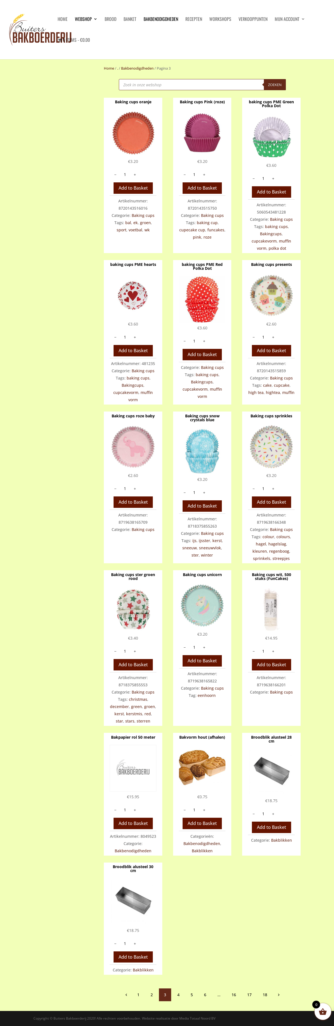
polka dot (277, 248)
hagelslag (277, 544)
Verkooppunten (253, 19)
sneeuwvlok (210, 547)
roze (207, 237)
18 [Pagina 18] (265, 994)
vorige (126, 994)
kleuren (259, 551)
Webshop (83, 19)
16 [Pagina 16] (234, 994)
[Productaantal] (125, 174)
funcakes (215, 229)
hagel (261, 544)
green (136, 706)
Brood (110, 19)
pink (197, 237)
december (119, 706)
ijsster (204, 540)
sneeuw (189, 547)
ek (135, 222)
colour (268, 536)
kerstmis (134, 713)
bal (128, 222)
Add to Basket (133, 188)
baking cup (207, 222)
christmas (138, 699)
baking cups (276, 226)
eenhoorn (207, 695)
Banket (130, 19)
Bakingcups (271, 233)
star (119, 721)
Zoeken (275, 84)
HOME (63, 19)
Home (109, 68)
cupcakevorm (264, 241)
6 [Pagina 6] (205, 994)
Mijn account (287, 19)
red (147, 713)
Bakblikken (202, 850)
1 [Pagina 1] (138, 994)
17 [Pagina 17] (249, 994)
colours (283, 536)
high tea (256, 392)
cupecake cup (192, 229)
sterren (143, 721)
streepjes (281, 558)
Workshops (220, 19)
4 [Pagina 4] (178, 994)
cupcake (281, 385)
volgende (278, 994)
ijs (194, 540)
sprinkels (261, 558)
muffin (288, 392)
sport (121, 229)
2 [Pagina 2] (152, 994)
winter (207, 555)
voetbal (135, 229)
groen (145, 222)
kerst (217, 540)
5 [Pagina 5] (192, 994)
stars (129, 721)
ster (195, 555)
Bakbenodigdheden (161, 19)
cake (267, 385)
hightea (273, 392)
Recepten (193, 19)
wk (147, 229)
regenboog (279, 551)
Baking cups (143, 215)
